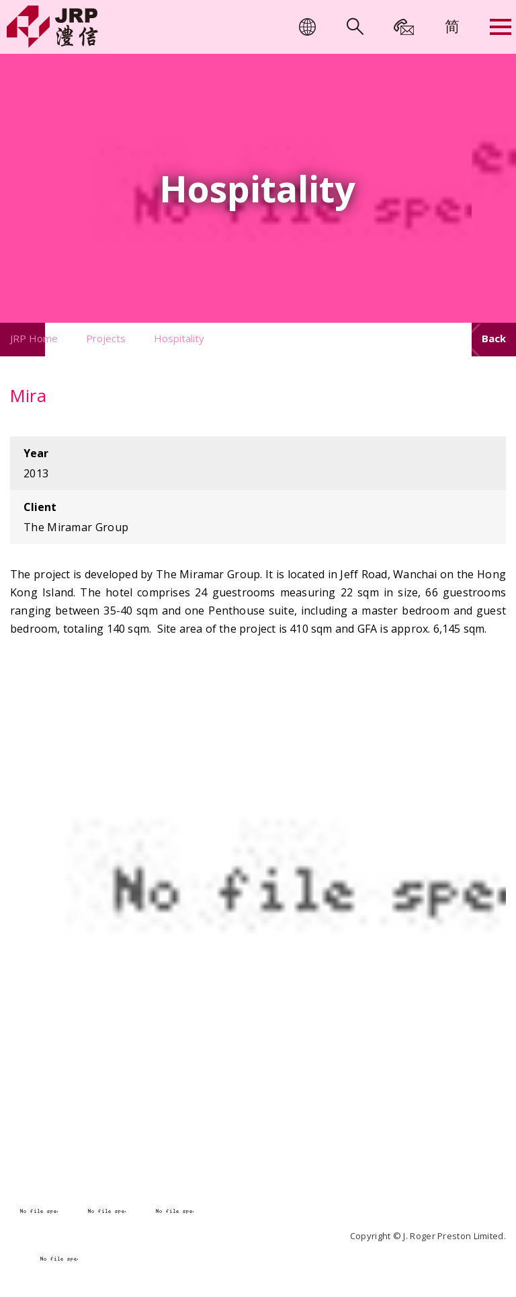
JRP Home (34, 338)
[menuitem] (452, 25)
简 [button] (452, 25)
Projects (106, 338)
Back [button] (494, 338)
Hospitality (179, 338)
